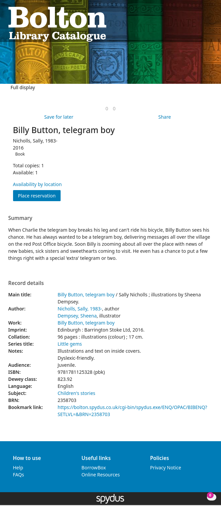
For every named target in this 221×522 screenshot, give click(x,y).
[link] (106, 108)
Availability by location (37, 184)
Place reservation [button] (39, 195)
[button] (201, 23)
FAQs (18, 474)
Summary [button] (20, 218)
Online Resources (100, 474)
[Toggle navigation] (209, 23)
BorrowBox (93, 467)
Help (18, 467)
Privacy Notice (165, 467)
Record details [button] (26, 283)
